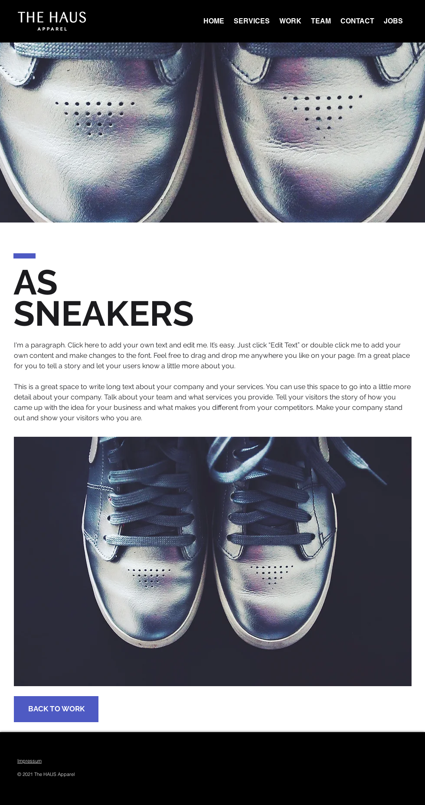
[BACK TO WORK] (56, 709)
